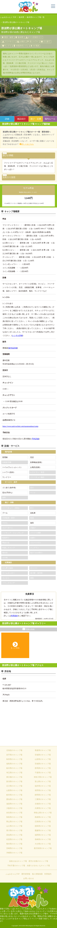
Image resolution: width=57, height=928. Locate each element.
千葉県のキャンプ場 (43, 773)
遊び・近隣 (35, 119)
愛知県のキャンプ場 (14, 799)
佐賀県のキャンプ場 (14, 839)
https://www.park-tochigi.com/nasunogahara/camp (20, 426)
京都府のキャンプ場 (43, 804)
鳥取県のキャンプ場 (14, 817)
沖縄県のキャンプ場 (14, 853)
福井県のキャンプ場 (43, 786)
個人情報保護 (37, 874)
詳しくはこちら (27, 144)
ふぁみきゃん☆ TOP (8, 17)
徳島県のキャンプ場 (43, 826)
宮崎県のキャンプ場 (14, 848)
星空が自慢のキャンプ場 (38, 861)
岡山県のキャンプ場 (14, 822)
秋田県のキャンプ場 (14, 759)
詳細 (7, 119)
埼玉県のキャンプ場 (14, 773)
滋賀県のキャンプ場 (14, 804)
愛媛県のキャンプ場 (43, 830)
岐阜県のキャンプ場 (14, 795)
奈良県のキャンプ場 (14, 813)
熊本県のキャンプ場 (14, 844)
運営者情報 (25, 874)
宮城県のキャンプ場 (43, 755)
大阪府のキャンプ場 (14, 808)
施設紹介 (21, 119)
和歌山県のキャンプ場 (43, 813)
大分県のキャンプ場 (43, 844)
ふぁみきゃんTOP (12, 874)
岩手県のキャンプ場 (14, 755)
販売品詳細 (12, 348)
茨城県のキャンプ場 (43, 764)
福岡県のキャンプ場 (43, 835)
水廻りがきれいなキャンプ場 (38, 866)
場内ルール (50, 119)
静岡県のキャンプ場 (43, 795)
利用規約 (14, 616)
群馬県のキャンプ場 (43, 768)
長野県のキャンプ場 (43, 790)
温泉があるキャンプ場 (18, 861)
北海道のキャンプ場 (14, 750)
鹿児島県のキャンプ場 (43, 848)
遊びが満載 (8, 155)
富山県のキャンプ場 (43, 781)
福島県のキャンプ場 (14, 764)
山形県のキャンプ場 (43, 759)
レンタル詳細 (17, 335)
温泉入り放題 (9, 176)
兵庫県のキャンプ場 (43, 808)
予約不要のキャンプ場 (16, 866)
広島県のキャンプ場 (43, 822)
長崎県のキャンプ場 (43, 839)
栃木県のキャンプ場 (14, 768)
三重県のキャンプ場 (43, 799)
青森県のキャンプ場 (43, 750)
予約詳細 (35, 439)
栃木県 (21, 17)
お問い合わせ (28, 878)
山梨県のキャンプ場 (14, 790)
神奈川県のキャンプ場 (43, 777)
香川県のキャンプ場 (14, 830)
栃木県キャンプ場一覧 (35, 17)
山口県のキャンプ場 (14, 826)
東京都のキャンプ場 (14, 777)
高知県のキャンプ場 (14, 835)
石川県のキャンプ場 (14, 786)
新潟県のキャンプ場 (14, 781)
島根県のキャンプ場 (43, 817)
